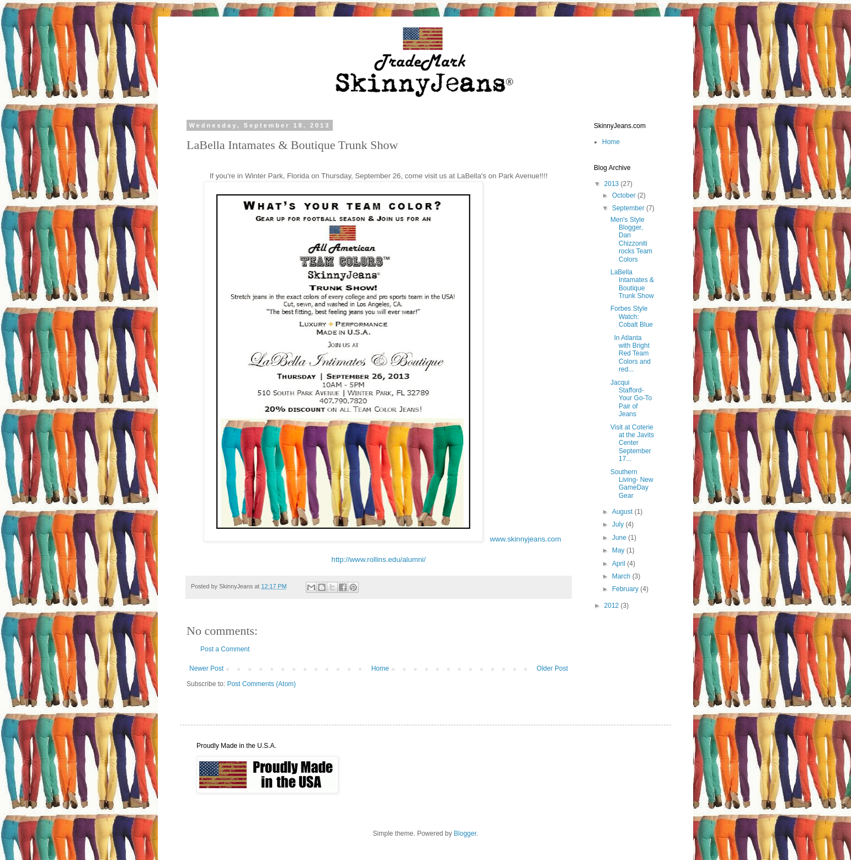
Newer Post (206, 668)
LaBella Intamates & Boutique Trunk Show (632, 284)
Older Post (552, 668)
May (619, 550)
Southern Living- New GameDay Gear (631, 484)
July (619, 524)
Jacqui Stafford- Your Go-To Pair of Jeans (631, 398)
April (619, 563)
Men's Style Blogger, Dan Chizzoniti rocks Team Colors (631, 239)
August (623, 512)
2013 (612, 184)
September (629, 208)
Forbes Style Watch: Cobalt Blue (631, 316)
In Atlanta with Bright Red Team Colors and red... (630, 354)
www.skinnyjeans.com (525, 539)
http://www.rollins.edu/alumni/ (379, 559)
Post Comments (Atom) (261, 684)
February (626, 589)
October (624, 195)
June (620, 538)
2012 (612, 605)
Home (380, 668)
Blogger (465, 833)
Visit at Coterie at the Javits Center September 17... (632, 443)
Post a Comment (224, 649)
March (622, 576)
